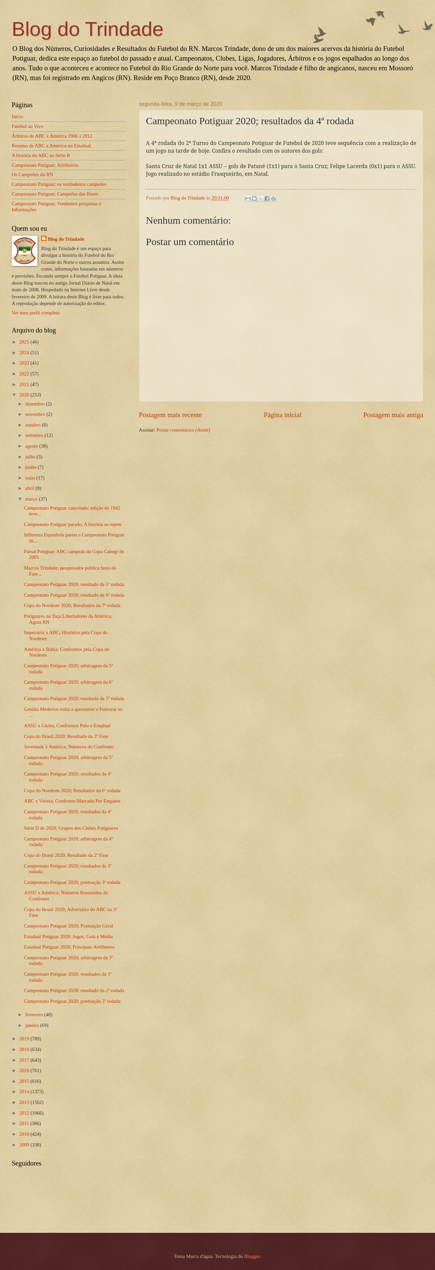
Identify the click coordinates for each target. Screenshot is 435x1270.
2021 (24, 384)
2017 (24, 1060)
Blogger (252, 1256)
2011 (24, 1123)
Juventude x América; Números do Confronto (69, 746)
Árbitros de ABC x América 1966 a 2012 (52, 136)
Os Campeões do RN (32, 174)
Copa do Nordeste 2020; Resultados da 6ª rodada (72, 790)
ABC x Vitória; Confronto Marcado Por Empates (72, 801)
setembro (35, 435)
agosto (32, 446)
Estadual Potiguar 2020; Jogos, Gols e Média (68, 936)
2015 (24, 1081)
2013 (24, 1102)
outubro (33, 425)
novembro (35, 414)
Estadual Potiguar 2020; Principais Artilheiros (69, 947)
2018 (24, 1049)
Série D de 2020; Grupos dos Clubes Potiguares (71, 828)
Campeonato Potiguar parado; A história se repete (73, 524)
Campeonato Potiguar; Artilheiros (45, 165)
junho (31, 467)
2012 (24, 1113)
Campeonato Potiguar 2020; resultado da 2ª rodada (74, 990)
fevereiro (34, 1014)
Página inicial (282, 415)
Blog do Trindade (88, 29)
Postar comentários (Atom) (183, 430)
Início (17, 116)
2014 (24, 1091)
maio (30, 477)
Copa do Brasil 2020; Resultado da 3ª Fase (66, 736)
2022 (24, 373)
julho (30, 456)
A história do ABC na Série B (41, 155)
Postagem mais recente (170, 415)
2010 (24, 1134)
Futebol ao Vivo (28, 126)
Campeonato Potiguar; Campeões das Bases (55, 194)
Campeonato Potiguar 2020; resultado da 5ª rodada (74, 584)
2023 (24, 363)
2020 (24, 394)
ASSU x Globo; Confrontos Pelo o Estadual (67, 725)
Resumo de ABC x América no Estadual (51, 145)
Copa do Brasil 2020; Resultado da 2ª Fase (66, 855)
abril (30, 488)
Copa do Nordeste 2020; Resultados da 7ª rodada (72, 605)
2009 (24, 1144)
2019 (24, 1038)
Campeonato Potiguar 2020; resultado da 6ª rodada (74, 595)
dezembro (35, 403)
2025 (24, 342)
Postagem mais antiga (393, 415)
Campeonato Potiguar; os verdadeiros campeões (59, 184)
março (31, 499)
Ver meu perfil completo (36, 312)
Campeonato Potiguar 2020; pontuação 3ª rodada (72, 882)
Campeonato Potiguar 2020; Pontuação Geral (68, 925)
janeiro (32, 1025)
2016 (24, 1070)
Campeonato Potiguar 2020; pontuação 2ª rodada (72, 1001)
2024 (24, 352)
